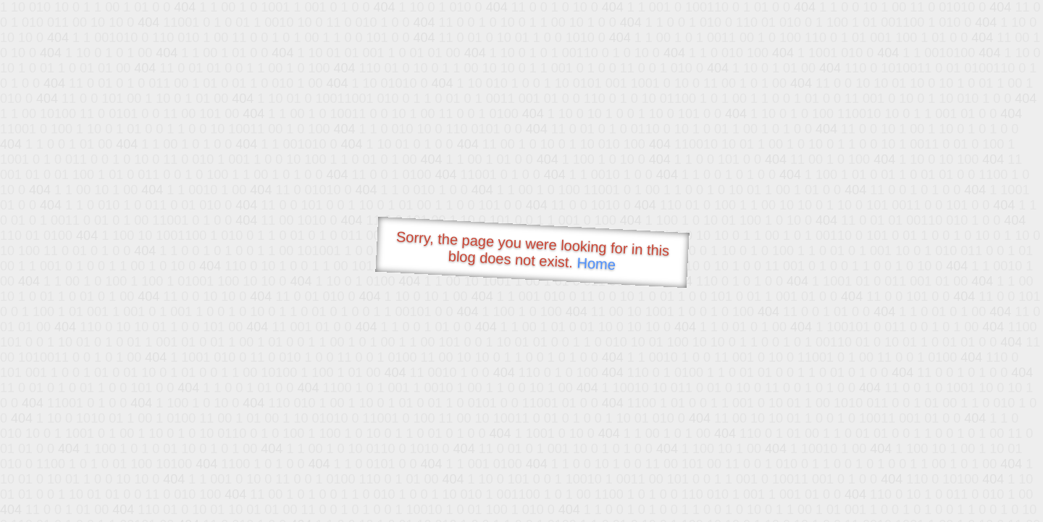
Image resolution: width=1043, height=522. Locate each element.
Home (596, 263)
